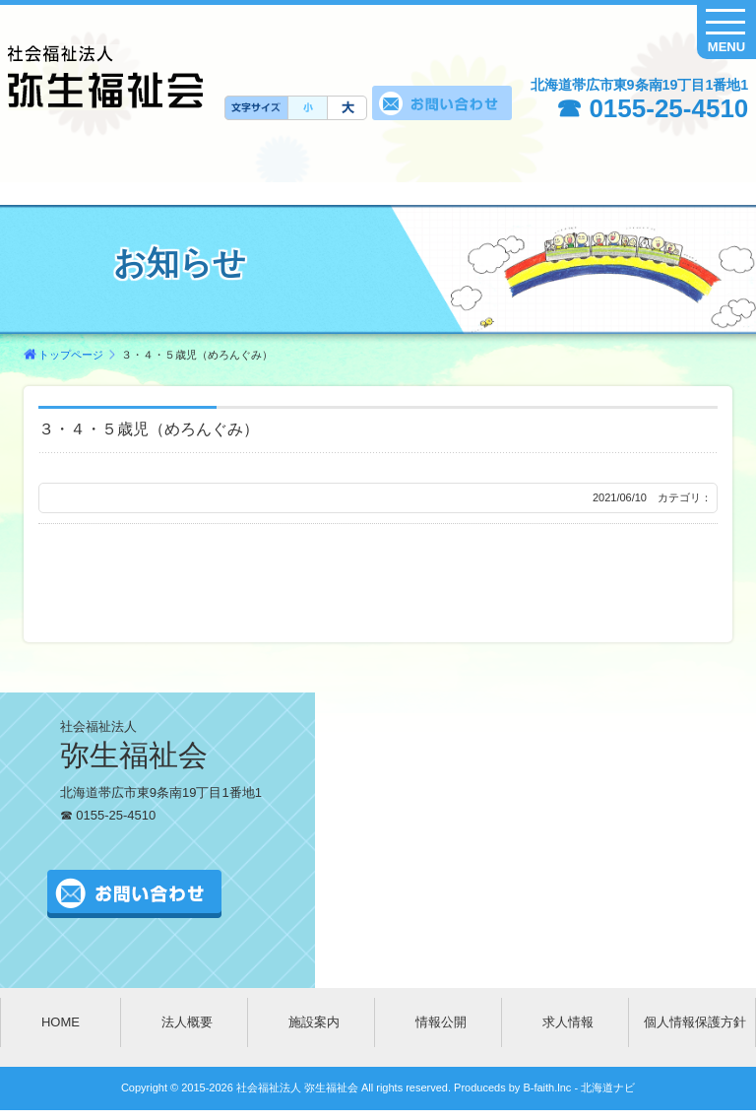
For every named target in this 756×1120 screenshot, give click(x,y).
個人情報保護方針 (695, 1022)
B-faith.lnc (545, 1087)
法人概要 (187, 1022)
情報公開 (441, 1022)
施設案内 (314, 1022)
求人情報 (568, 1022)
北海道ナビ (608, 1087)
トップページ (70, 355)
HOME (60, 1022)
